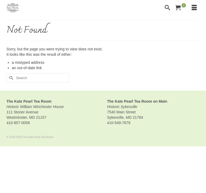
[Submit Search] (10, 78)
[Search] (167, 8)
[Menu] (194, 8)
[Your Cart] (180, 8)
